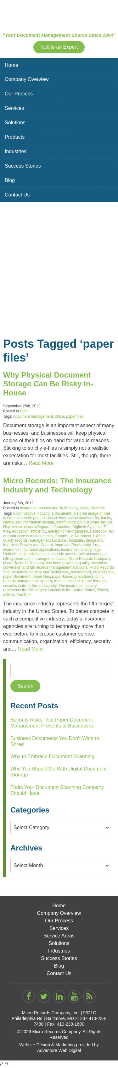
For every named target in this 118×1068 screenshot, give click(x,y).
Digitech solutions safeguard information (36, 527)
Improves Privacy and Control (28, 545)
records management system (27, 581)
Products (15, 137)
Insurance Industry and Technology (49, 508)
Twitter (102, 590)
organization (103, 572)
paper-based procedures (72, 576)
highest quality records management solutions (54, 538)
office (59, 416)
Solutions (15, 122)
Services (14, 108)
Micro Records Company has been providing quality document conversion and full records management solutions (55, 565)
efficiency (38, 531)
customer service (98, 522)
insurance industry (76, 549)
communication (69, 522)
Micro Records (92, 508)
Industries (15, 151)
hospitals (76, 540)
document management (33, 416)
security (9, 585)
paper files (74, 416)
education (20, 531)
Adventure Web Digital (59, 1050)
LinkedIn (10, 554)
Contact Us (17, 194)
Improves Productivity (73, 545)
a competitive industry (31, 513)
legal (97, 549)
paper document (17, 576)
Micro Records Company (89, 558)
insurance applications (40, 549)
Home (11, 65)
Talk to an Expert (59, 47)
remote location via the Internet (80, 581)
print (99, 576)
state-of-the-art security (37, 585)
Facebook (98, 531)
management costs (50, 558)
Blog (10, 180)
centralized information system (28, 522)
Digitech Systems (87, 527)
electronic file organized (68, 531)
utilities (9, 595)
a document (61, 513)
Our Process (19, 93)
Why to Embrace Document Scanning (52, 756)
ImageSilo (94, 540)
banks (106, 518)
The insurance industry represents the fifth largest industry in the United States (50, 587)
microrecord (81, 572)
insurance (11, 549)
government (81, 536)
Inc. (96, 545)
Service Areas (59, 935)
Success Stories (23, 166)
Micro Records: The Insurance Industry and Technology (57, 485)
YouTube (24, 595)
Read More (41, 463)
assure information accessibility (73, 518)
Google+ (62, 536)
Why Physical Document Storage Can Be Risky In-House (48, 384)
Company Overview (27, 79)
